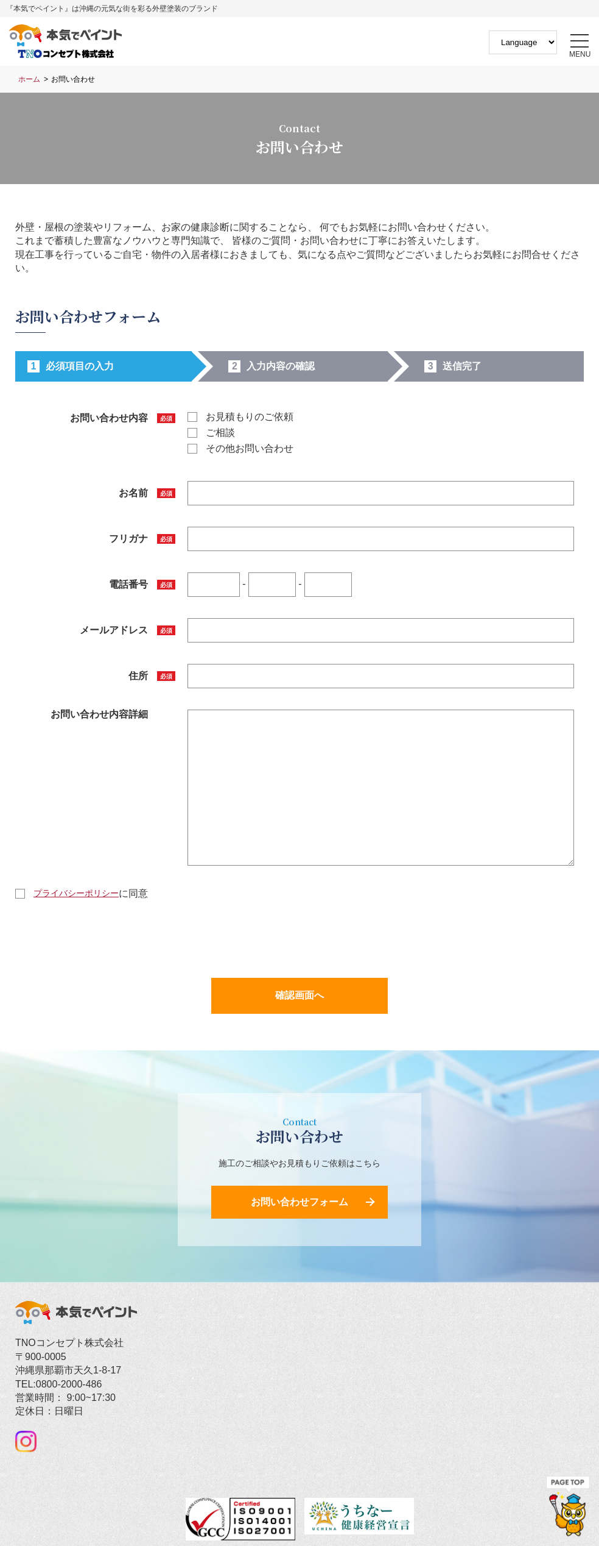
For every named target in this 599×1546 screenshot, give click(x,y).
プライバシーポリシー (76, 893)
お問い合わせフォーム (299, 1202)
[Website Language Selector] (523, 42)
